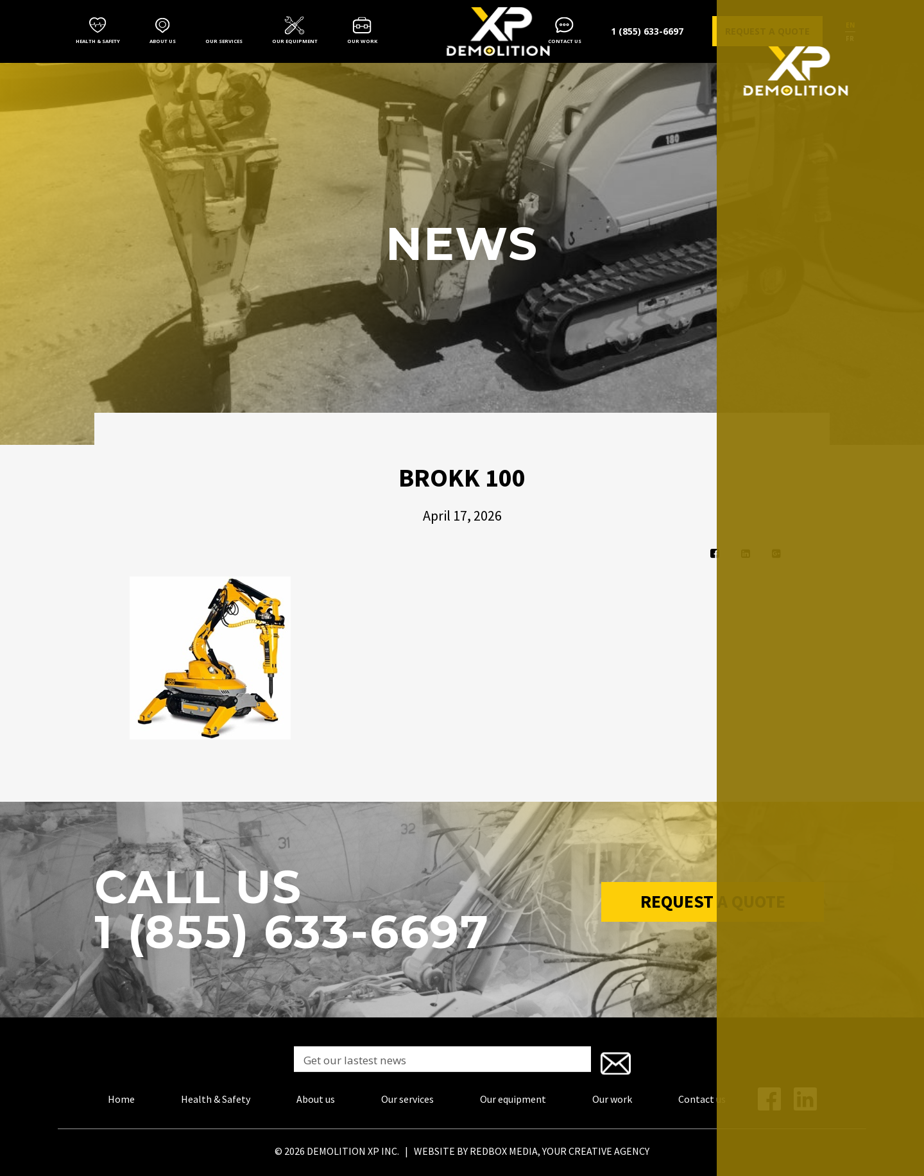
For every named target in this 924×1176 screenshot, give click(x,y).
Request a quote (767, 31)
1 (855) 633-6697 (647, 31)
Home (121, 1096)
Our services (224, 41)
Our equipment (295, 41)
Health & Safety (98, 41)
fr (850, 38)
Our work (362, 41)
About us (163, 41)
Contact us (564, 41)
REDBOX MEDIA (504, 1148)
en (850, 25)
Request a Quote (713, 905)
